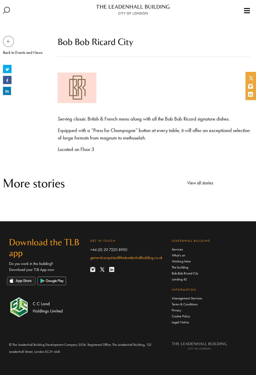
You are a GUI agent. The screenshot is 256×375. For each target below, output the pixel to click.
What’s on (178, 255)
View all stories (200, 183)
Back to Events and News (22, 52)
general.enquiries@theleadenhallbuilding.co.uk (126, 257)
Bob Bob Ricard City (185, 273)
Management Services (187, 298)
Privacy (176, 310)
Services (177, 249)
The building (180, 267)
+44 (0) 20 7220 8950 (108, 249)
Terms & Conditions (185, 304)
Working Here (181, 261)
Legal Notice (180, 322)
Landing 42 (179, 279)
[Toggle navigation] (247, 11)
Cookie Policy (181, 316)
